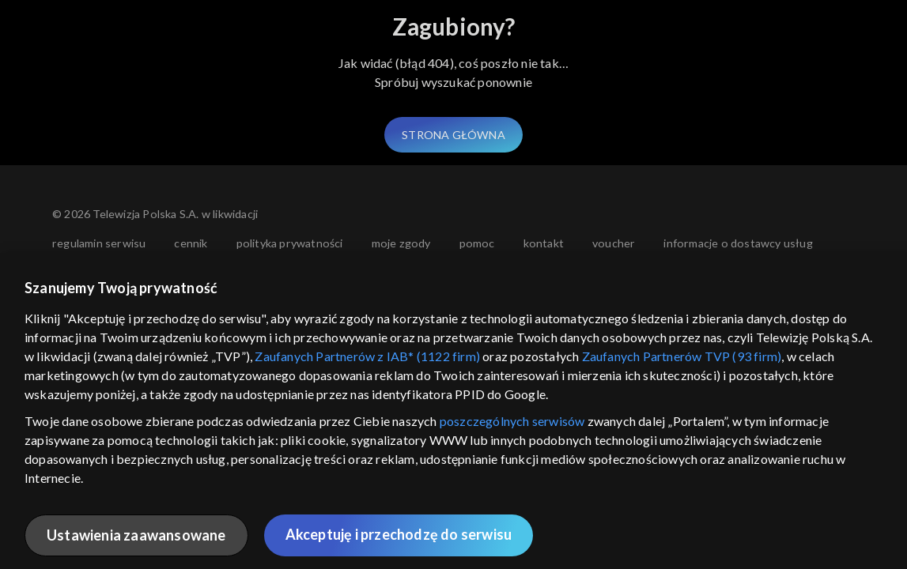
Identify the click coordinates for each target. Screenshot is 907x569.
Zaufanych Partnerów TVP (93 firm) (682, 356)
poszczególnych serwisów (512, 420)
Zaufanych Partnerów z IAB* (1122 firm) (367, 356)
